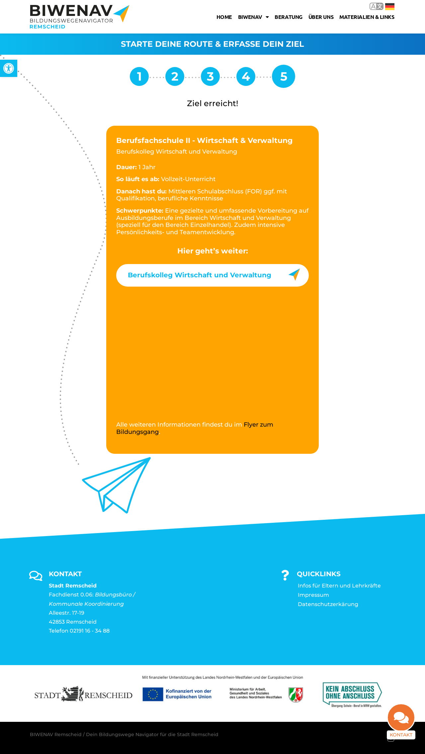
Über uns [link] (320, 16)
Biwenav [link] (253, 17)
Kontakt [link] (401, 735)
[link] (8, 68)
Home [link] (224, 16)
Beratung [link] (288, 16)
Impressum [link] (313, 595)
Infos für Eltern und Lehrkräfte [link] (339, 586)
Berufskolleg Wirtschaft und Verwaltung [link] (199, 275)
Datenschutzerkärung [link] (328, 604)
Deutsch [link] (389, 7)
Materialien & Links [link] (366, 16)
